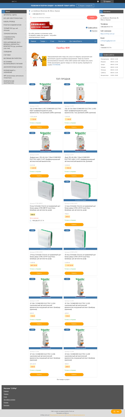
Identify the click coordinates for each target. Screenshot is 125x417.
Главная (33, 41)
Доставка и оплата (9, 400)
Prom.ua (71, 411)
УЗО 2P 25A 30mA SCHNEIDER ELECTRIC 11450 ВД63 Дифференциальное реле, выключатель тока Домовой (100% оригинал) (80, 111)
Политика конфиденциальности (75, 415)
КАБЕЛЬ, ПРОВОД (9, 22)
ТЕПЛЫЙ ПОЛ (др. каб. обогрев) (11, 29)
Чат (116, 411)
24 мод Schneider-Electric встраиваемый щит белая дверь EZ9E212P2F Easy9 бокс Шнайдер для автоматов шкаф (45, 257)
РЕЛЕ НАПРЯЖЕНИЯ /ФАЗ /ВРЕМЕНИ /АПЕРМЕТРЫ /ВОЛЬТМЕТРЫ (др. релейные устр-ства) (13, 45)
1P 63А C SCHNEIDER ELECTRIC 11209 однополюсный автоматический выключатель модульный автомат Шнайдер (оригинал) (80, 357)
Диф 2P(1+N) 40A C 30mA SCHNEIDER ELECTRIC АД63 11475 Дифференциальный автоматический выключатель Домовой (80, 159)
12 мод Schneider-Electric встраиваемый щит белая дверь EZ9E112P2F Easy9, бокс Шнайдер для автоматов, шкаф (80, 208)
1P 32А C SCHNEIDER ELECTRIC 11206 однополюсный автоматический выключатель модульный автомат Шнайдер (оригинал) (45, 357)
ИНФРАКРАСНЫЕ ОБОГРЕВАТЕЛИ (9, 82)
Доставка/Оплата (76, 41)
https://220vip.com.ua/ (107, 34)
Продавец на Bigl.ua (62, 413)
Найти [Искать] (92, 17)
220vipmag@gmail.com (108, 41)
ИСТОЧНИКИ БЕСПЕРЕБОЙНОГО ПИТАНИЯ (13, 63)
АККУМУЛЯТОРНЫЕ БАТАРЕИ (13, 67)
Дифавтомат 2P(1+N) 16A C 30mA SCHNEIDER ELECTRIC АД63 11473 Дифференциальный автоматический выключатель (45, 159)
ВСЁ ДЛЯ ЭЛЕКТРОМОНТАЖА (13, 18)
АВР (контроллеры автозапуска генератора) (14, 77)
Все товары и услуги (63, 379)
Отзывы (6, 402)
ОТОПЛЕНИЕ (56, 65)
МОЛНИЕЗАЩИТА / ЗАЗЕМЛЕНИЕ (10, 71)
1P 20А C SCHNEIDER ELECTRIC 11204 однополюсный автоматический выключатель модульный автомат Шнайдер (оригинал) (45, 306)
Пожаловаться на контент (57, 415)
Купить (39, 127)
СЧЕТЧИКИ (7, 55)
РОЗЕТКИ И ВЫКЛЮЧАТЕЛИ (12, 25)
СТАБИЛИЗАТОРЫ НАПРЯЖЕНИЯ (9, 38)
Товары (42, 41)
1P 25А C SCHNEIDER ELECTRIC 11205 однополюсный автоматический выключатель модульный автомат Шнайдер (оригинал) (80, 306)
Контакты (62, 41)
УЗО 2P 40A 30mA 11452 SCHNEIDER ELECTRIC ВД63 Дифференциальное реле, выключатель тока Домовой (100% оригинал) (45, 111)
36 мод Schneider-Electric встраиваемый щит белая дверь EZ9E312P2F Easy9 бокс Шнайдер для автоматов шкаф (80, 257)
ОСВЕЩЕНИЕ (8, 52)
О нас (52, 41)
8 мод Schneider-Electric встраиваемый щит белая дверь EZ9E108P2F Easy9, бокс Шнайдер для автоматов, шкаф (45, 208)
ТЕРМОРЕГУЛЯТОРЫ (10, 34)
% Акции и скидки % (85, 6)
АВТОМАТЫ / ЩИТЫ (10, 15)
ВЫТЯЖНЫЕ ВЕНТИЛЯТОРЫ (12, 58)
